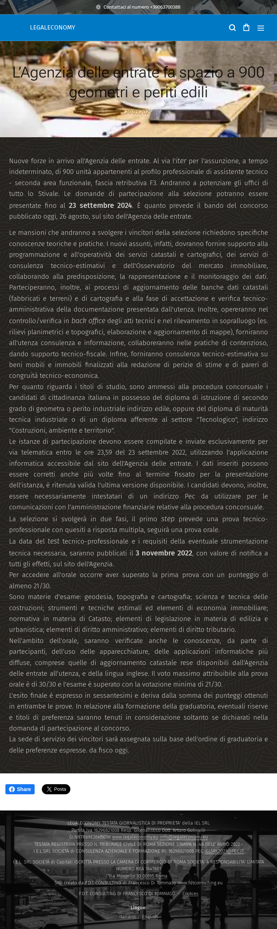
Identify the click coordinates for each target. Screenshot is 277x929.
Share (20, 789)
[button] (232, 28)
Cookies (190, 893)
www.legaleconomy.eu (135, 837)
